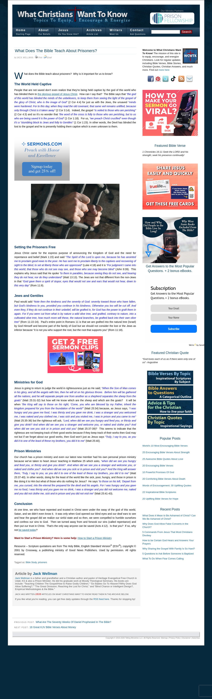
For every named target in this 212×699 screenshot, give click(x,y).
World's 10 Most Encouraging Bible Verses (165, 445)
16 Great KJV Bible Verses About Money (52, 627)
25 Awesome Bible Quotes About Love (163, 459)
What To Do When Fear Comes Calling (163, 558)
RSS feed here (101, 599)
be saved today (27, 529)
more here (164, 70)
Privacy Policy (174, 638)
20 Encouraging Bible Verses (158, 465)
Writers (116, 30)
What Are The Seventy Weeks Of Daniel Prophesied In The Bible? (73, 622)
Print (40, 58)
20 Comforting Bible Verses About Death (164, 478)
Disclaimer (186, 638)
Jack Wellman (25, 58)
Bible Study (31, 562)
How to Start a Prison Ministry (95, 538)
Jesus (63, 30)
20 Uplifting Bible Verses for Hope (160, 498)
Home (21, 30)
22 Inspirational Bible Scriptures (159, 492)
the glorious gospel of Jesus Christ (57, 94)
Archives (94, 30)
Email (49, 58)
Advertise (196, 638)
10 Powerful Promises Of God (158, 472)
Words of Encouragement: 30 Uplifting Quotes (167, 485)
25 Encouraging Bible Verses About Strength (166, 452)
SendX (202, 345)
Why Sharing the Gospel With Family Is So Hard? (169, 548)
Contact (137, 30)
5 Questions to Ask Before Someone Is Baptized (168, 553)
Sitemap (164, 638)
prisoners (42, 562)
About (43, 30)
